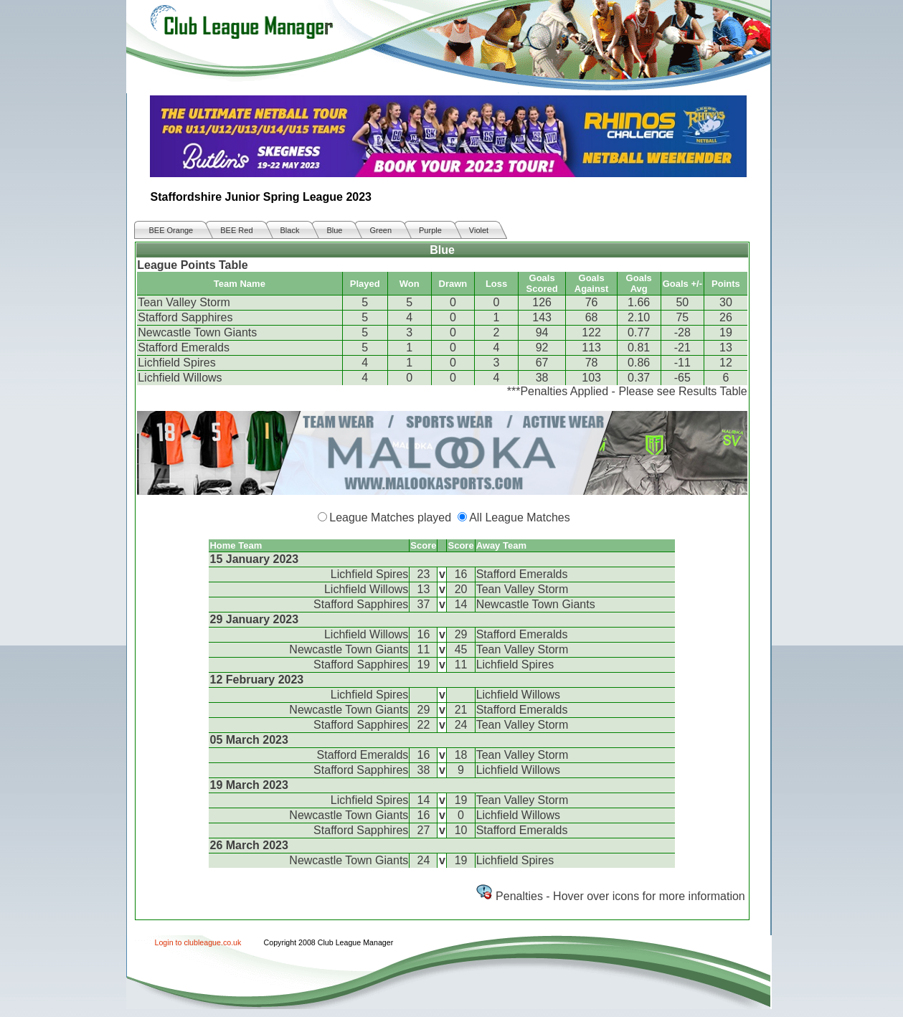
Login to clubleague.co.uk (198, 942)
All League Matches (519, 517)
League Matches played (390, 517)
